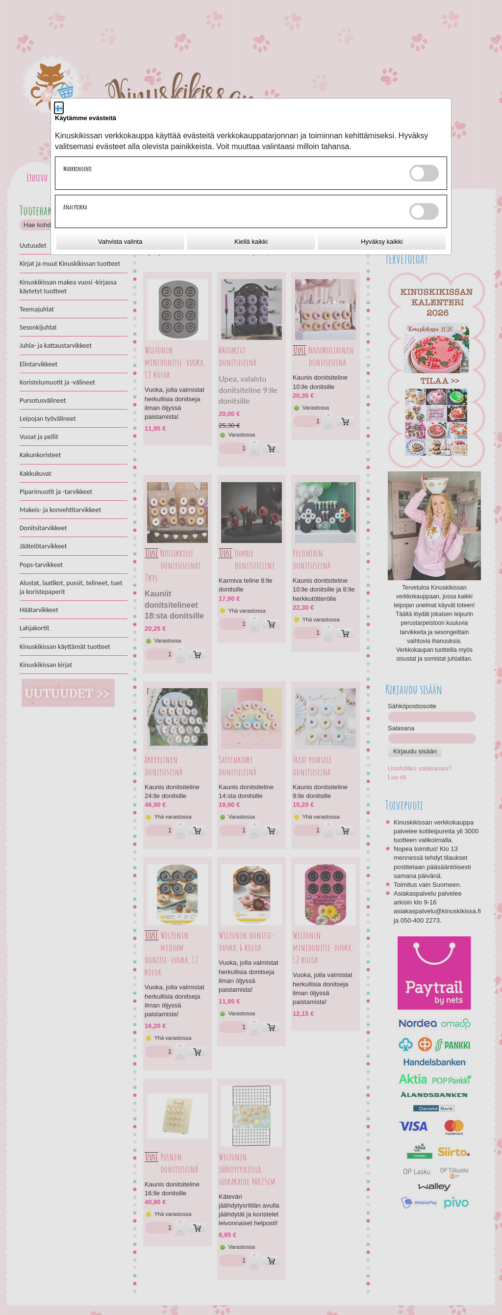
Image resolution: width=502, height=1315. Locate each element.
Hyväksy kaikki (381, 241)
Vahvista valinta (120, 241)
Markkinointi (77, 169)
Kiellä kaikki (251, 241)
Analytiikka (75, 207)
